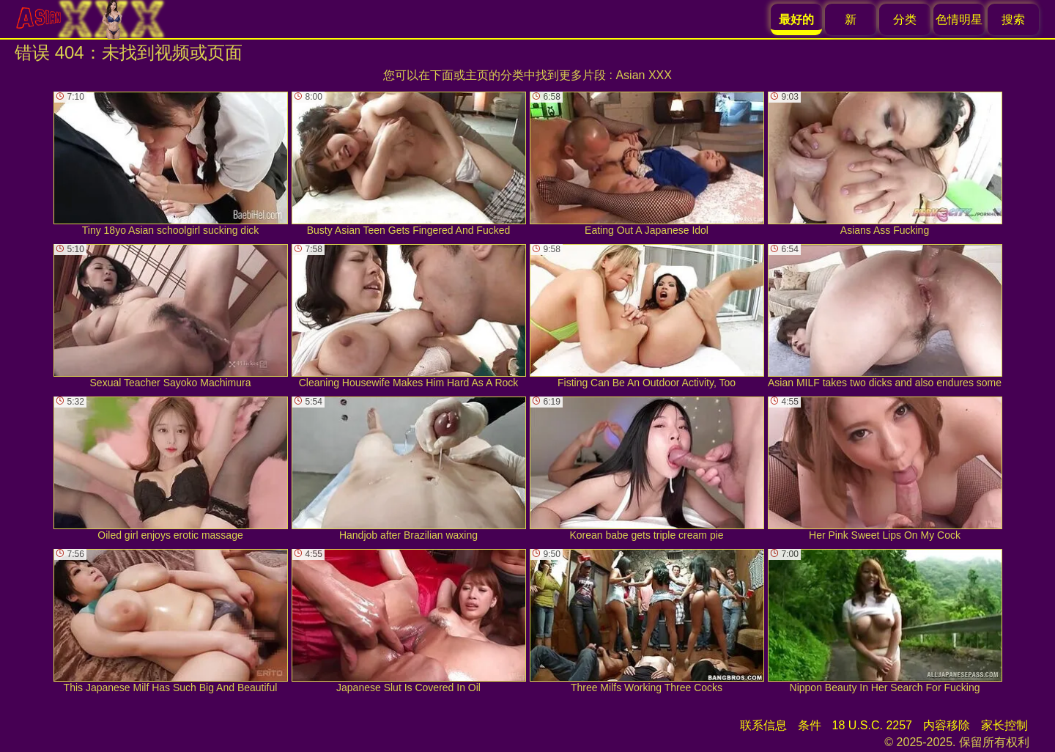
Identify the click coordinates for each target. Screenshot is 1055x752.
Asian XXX (643, 75)
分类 (905, 19)
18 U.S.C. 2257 (872, 725)
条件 (809, 725)
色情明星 (959, 19)
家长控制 (1004, 725)
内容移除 (946, 725)
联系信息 (763, 725)
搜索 (1013, 19)
